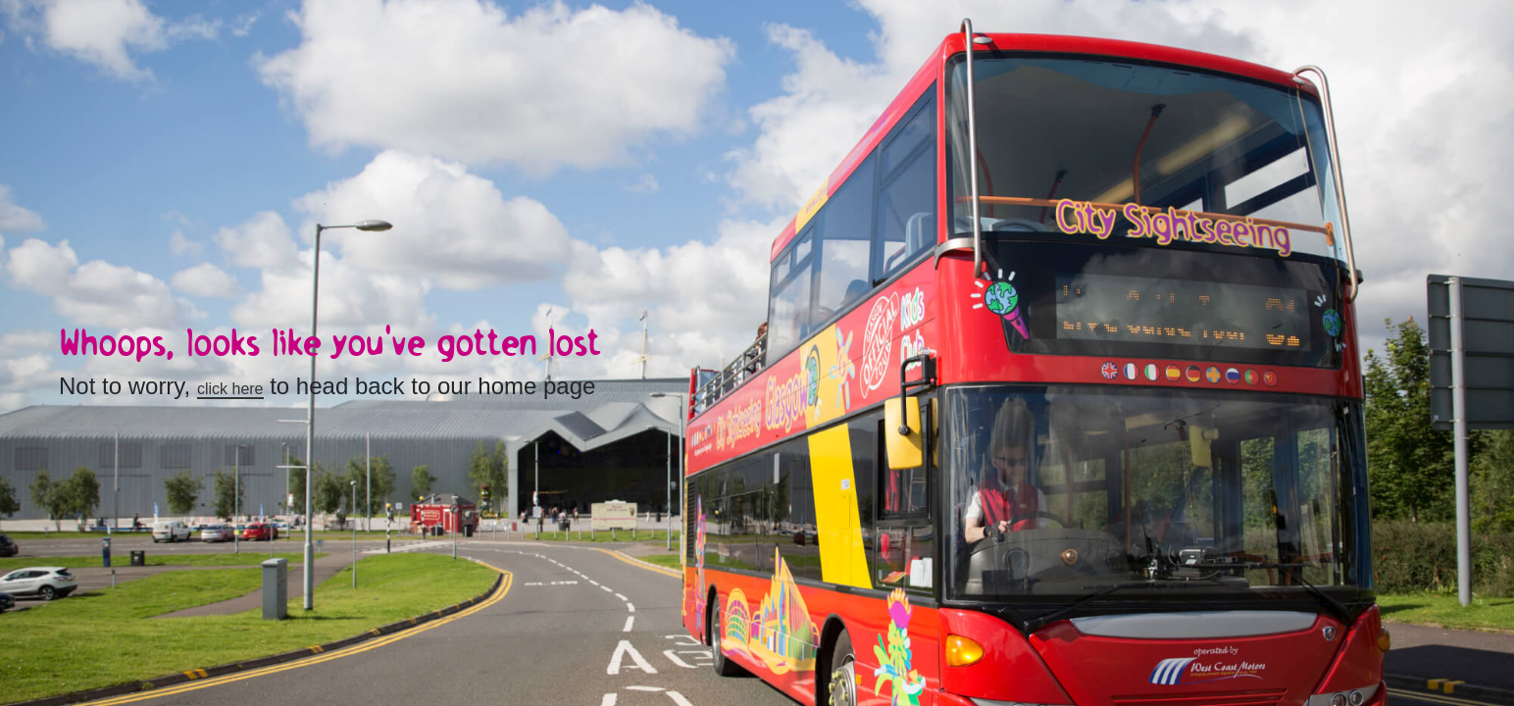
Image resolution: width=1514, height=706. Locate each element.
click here (230, 388)
